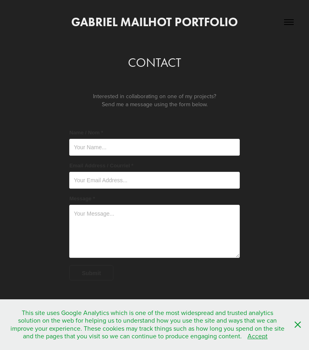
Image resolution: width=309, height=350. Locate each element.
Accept (257, 335)
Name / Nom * (86, 133)
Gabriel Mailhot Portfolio (154, 21)
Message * (82, 199)
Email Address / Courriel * (101, 166)
